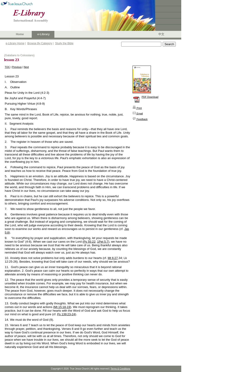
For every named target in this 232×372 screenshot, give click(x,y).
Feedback (140, 119)
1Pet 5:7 (102, 241)
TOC (7, 67)
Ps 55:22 (89, 241)
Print (137, 108)
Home (20, 34)
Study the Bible (64, 43)
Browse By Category (39, 43)
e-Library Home (15, 43)
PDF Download (150, 97)
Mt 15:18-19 (62, 307)
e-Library (43, 34)
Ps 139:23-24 (66, 314)
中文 (161, 34)
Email (138, 113)
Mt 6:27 (113, 258)
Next (26, 67)
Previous (17, 67)
